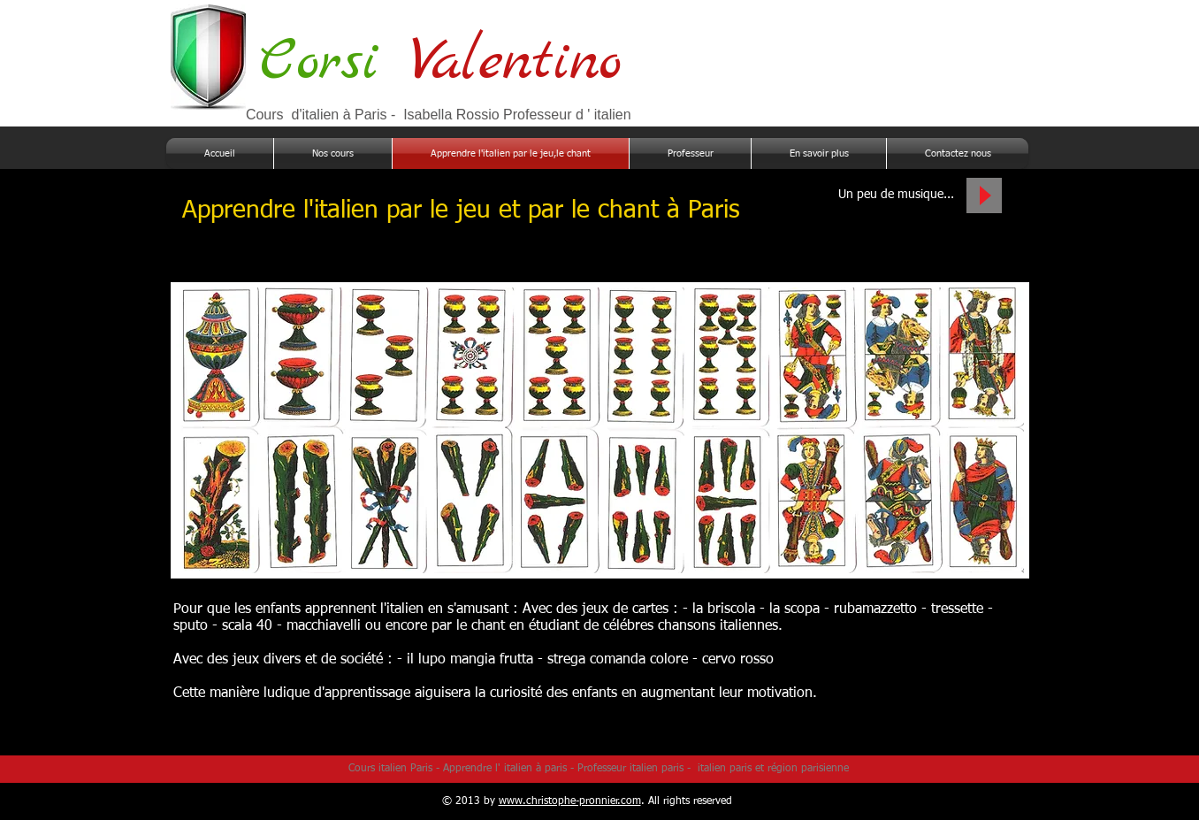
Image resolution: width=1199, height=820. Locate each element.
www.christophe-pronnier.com (570, 801)
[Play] (984, 195)
